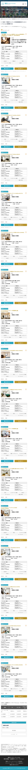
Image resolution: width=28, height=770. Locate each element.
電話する (21, 68)
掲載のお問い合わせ (14, 764)
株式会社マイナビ (8, 110)
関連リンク (8, 761)
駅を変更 (14, 730)
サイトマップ (14, 761)
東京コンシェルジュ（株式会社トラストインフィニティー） (15, 71)
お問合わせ (8, 68)
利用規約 (20, 761)
